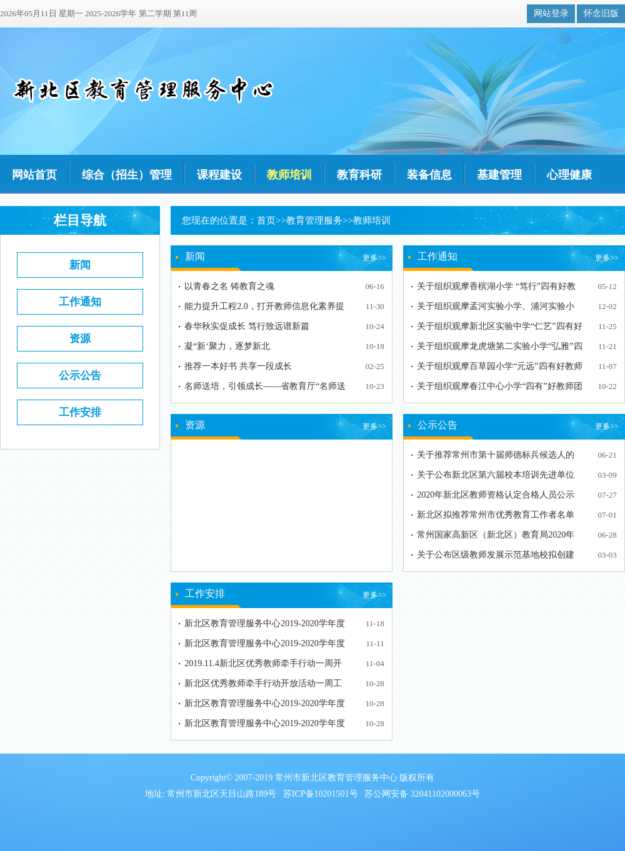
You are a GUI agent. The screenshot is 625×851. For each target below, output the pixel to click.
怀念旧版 (601, 13)
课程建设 (219, 175)
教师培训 (289, 175)
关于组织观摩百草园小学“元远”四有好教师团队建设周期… (499, 369)
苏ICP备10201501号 (320, 794)
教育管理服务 (314, 220)
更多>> (374, 257)
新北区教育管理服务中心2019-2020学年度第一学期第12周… (264, 626)
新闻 (80, 265)
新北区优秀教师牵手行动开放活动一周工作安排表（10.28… (263, 686)
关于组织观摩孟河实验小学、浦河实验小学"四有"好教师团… (495, 309)
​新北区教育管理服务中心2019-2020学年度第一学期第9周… (264, 706)
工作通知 (80, 302)
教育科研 (359, 175)
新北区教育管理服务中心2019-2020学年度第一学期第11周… (264, 646)
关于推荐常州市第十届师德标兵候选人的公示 (495, 457)
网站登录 (551, 13)
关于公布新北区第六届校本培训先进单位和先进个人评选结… (495, 477)
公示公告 (80, 375)
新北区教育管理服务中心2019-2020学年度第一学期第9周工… (264, 726)
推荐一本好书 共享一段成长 (238, 366)
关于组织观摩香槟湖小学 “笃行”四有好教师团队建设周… (496, 289)
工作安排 (80, 412)
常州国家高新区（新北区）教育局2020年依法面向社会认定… (495, 537)
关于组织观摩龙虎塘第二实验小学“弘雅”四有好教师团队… (499, 349)
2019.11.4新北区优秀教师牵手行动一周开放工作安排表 (262, 666)
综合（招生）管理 (127, 175)
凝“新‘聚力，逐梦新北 (227, 346)
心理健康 (569, 175)
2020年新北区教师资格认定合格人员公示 (495, 494)
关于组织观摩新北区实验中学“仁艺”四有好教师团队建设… (499, 329)
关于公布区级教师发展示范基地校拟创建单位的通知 (495, 557)
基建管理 (499, 175)
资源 (80, 339)
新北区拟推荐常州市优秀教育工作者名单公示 (495, 517)
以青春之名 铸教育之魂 (229, 286)
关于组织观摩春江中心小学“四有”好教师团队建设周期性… (499, 388)
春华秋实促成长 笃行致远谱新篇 (246, 326)
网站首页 (34, 175)
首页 (266, 220)
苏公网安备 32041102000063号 (422, 794)
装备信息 (429, 175)
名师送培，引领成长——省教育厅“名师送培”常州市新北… (265, 388)
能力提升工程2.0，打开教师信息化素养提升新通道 (264, 309)
